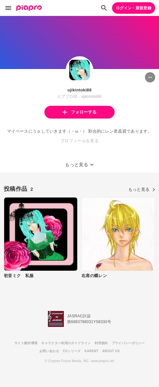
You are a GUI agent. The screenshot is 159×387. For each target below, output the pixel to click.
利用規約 (101, 343)
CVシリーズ (72, 351)
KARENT (92, 351)
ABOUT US (111, 351)
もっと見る (141, 189)
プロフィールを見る (79, 140)
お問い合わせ (49, 351)
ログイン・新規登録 (133, 8)
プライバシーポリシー (128, 343)
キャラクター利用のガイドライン (66, 343)
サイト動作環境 (25, 343)
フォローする (79, 112)
